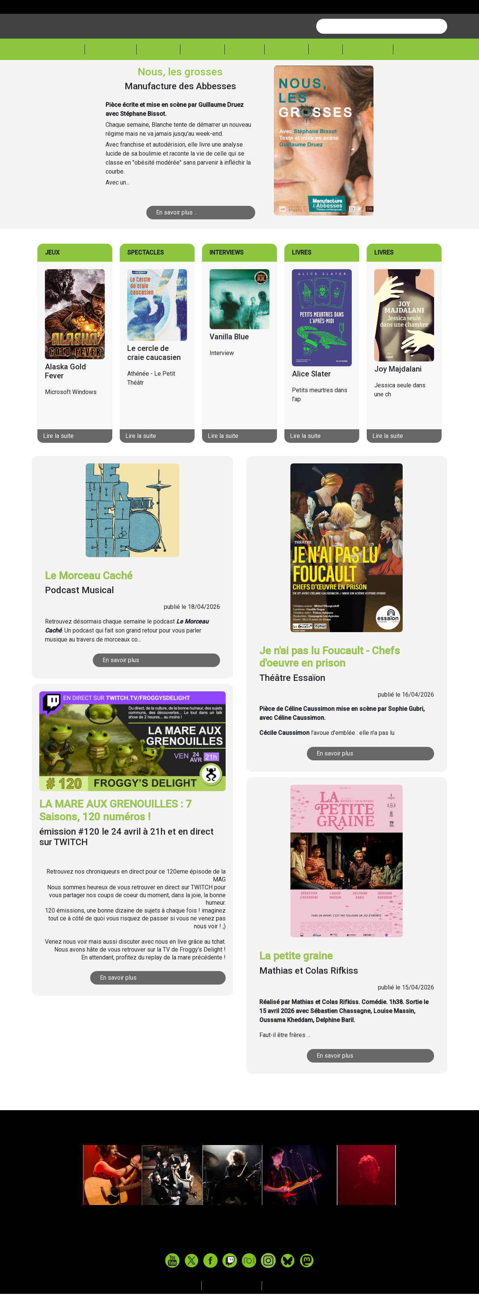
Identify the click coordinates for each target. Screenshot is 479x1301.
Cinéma (242, 77)
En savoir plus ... (188, 240)
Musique (158, 77)
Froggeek (363, 77)
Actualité (111, 77)
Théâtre (201, 77)
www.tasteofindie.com (240, 1271)
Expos (321, 77)
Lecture (283, 77)
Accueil (69, 76)
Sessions (410, 77)
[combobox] (382, 55)
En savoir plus (134, 688)
